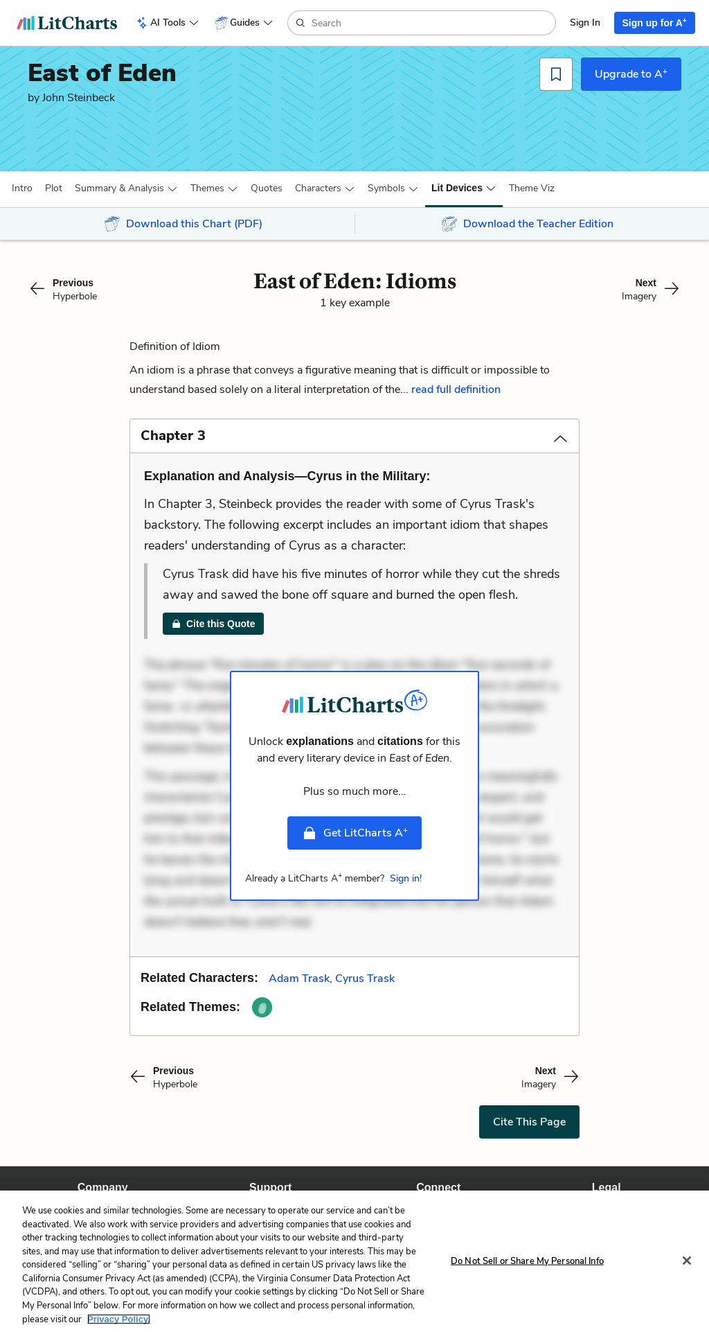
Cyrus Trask (365, 978)
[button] (22, 188)
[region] (354, 1262)
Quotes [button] (266, 188)
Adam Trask (299, 978)
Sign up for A (655, 22)
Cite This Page (529, 1122)
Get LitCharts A (354, 832)
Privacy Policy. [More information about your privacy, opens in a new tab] (118, 1319)
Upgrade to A (631, 73)
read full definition (456, 389)
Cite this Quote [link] (213, 623)
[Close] (687, 1260)
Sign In (585, 22)
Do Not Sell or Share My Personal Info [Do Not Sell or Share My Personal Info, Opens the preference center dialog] (527, 1260)
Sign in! (406, 878)
